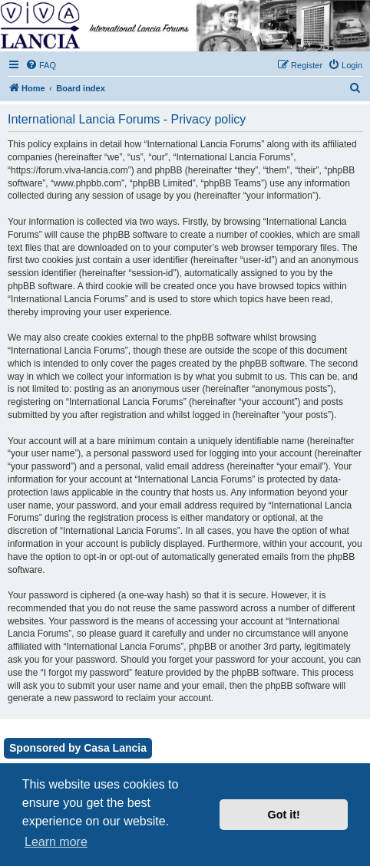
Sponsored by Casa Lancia (78, 748)
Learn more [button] (56, 841)
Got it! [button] (284, 814)
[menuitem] (40, 65)
